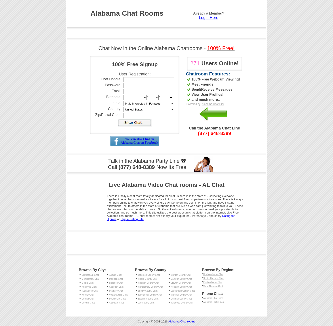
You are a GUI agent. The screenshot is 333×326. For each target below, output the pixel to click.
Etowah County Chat (181, 283)
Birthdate (113, 97)
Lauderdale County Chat (183, 291)
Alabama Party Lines (213, 302)
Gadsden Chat (116, 287)
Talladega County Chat (182, 303)
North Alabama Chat (213, 274)
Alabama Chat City (213, 104)
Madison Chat (116, 279)
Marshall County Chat (181, 295)
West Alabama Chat (213, 286)
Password (112, 85)
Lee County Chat (146, 303)
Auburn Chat (115, 275)
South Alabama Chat (213, 278)
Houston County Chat (181, 287)
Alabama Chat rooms (181, 321)
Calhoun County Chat (181, 279)
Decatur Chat (88, 303)
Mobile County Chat (147, 279)
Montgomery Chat (90, 279)
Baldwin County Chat (148, 299)
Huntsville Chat (89, 287)
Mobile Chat (87, 283)
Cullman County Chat (181, 299)
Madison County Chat (148, 283)
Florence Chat (116, 283)
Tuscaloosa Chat (90, 291)
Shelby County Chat (148, 291)
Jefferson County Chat (149, 275)
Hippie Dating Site (132, 219)
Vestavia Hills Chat (118, 295)
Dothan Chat (88, 299)
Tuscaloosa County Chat (150, 295)
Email (116, 91)
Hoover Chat (88, 295)
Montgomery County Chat (150, 287)
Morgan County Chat (181, 275)
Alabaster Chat (116, 303)
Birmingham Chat (90, 275)
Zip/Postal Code (107, 115)
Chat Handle (110, 79)
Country (114, 109)
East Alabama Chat (212, 282)
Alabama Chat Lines (213, 298)
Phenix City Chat (117, 299)
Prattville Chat (116, 291)
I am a (115, 103)
